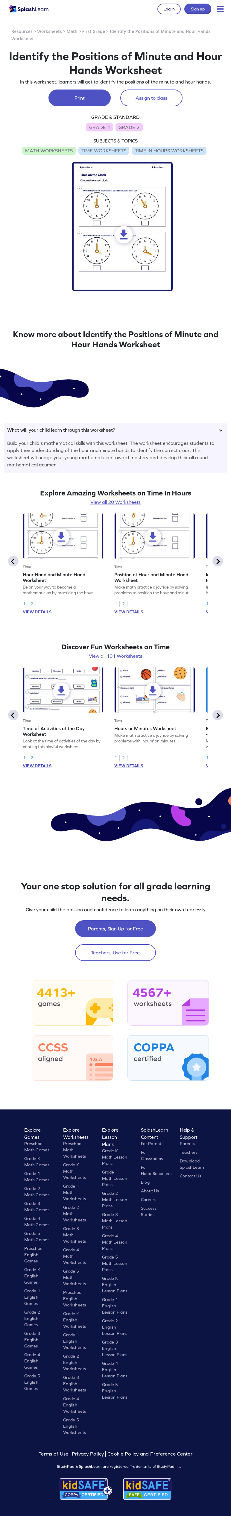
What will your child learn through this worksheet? (115, 430)
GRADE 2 (128, 127)
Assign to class (151, 98)
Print (80, 98)
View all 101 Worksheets (115, 656)
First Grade (93, 31)
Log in (169, 9)
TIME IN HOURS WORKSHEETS (169, 150)
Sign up (198, 9)
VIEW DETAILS (37, 612)
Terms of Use (54, 1454)
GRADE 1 (99, 127)
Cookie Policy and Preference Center (149, 1454)
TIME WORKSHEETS (103, 150)
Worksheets (49, 31)
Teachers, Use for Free (115, 952)
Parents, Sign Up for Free (115, 928)
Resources (22, 31)
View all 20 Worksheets (115, 502)
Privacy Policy (88, 1454)
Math (72, 31)
